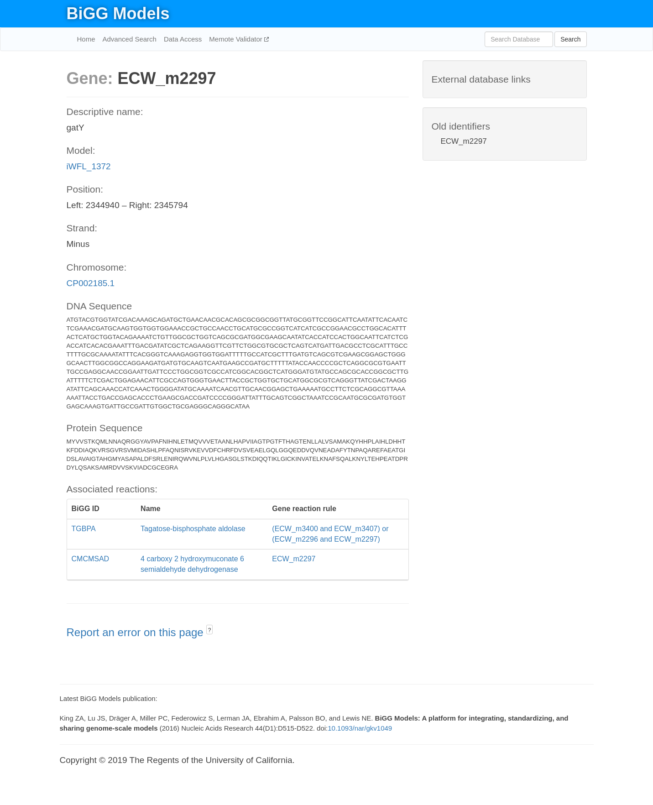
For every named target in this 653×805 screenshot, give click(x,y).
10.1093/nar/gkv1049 (360, 728)
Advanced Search (130, 39)
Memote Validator (236, 39)
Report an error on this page (137, 632)
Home (86, 39)
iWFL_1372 (89, 166)
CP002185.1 (91, 283)
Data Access (183, 39)
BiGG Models (118, 13)
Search (570, 39)
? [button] (209, 630)
